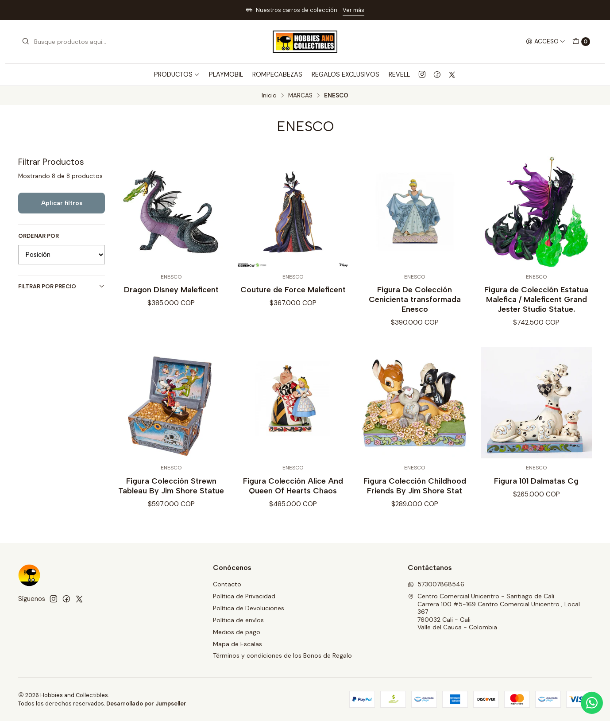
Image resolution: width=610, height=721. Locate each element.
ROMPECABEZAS (277, 74)
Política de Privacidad (244, 596)
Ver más (353, 10)
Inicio (269, 96)
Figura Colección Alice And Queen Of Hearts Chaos (293, 494)
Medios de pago (236, 632)
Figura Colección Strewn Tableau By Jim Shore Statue (171, 494)
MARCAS (300, 96)
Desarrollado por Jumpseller (146, 703)
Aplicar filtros (61, 203)
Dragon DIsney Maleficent (171, 289)
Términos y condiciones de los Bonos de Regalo (282, 655)
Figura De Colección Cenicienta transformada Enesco (415, 299)
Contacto (227, 584)
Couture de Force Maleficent (293, 289)
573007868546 (436, 584)
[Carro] (581, 42)
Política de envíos (238, 620)
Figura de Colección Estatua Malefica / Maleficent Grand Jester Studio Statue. (536, 299)
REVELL (399, 74)
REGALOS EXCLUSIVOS (345, 74)
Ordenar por (38, 236)
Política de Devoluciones (248, 608)
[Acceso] (546, 41)
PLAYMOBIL (226, 74)
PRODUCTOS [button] (177, 74)
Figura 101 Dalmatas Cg (536, 489)
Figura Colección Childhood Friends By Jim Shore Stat (414, 494)
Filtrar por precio (61, 286)
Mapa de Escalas (237, 644)
